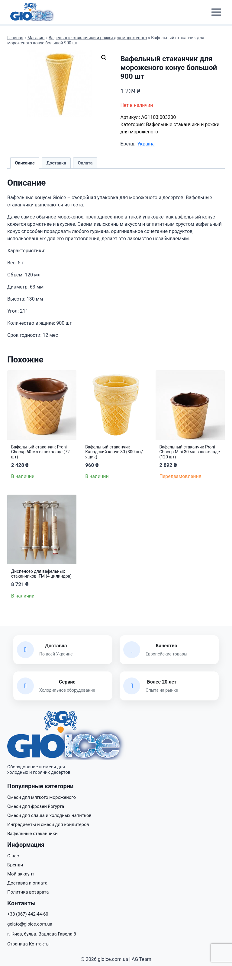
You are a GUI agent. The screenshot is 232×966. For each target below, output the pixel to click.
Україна (146, 144)
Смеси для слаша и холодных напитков (49, 815)
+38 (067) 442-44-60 (27, 914)
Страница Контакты (28, 944)
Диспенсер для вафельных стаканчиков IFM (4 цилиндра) (41, 574)
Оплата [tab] (85, 163)
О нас (13, 856)
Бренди (15, 865)
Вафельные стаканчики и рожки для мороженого (98, 37)
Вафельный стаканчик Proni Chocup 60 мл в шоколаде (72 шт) (40, 452)
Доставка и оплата (27, 883)
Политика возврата (28, 892)
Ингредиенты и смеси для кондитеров (48, 824)
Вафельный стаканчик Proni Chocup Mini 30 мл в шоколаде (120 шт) (189, 452)
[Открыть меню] (216, 12)
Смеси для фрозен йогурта (35, 806)
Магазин (36, 37)
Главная (15, 37)
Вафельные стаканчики (32, 833)
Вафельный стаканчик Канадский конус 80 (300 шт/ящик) (114, 452)
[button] (103, 57)
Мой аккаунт (20, 874)
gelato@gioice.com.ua (29, 924)
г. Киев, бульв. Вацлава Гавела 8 (41, 934)
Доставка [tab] (56, 163)
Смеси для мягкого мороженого (41, 797)
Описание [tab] (25, 163)
